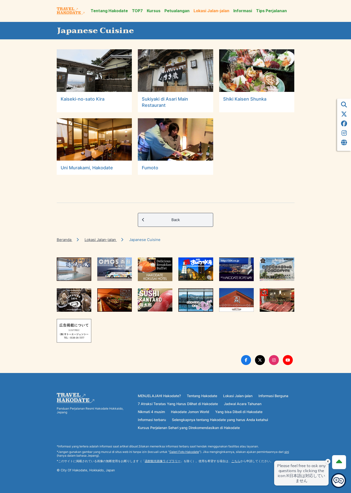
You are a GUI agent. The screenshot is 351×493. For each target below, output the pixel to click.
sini (286, 452)
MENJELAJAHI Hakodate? (159, 396)
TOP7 (137, 10)
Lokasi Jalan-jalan (211, 10)
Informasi (242, 10)
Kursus (153, 10)
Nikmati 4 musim (151, 412)
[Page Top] (339, 462)
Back (161, 220)
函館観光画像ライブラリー (163, 461)
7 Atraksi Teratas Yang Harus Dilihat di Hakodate (178, 404)
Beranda (64, 239)
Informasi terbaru (152, 420)
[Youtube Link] (288, 360)
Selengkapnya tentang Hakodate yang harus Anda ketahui (220, 420)
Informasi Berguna (273, 396)
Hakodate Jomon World (190, 412)
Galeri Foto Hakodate (184, 452)
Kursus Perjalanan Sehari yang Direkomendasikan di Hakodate (189, 428)
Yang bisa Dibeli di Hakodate (238, 412)
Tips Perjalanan (271, 10)
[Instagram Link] (274, 360)
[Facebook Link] (246, 360)
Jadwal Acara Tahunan (242, 404)
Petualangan (177, 10)
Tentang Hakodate (109, 10)
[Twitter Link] (260, 360)
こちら (235, 461)
